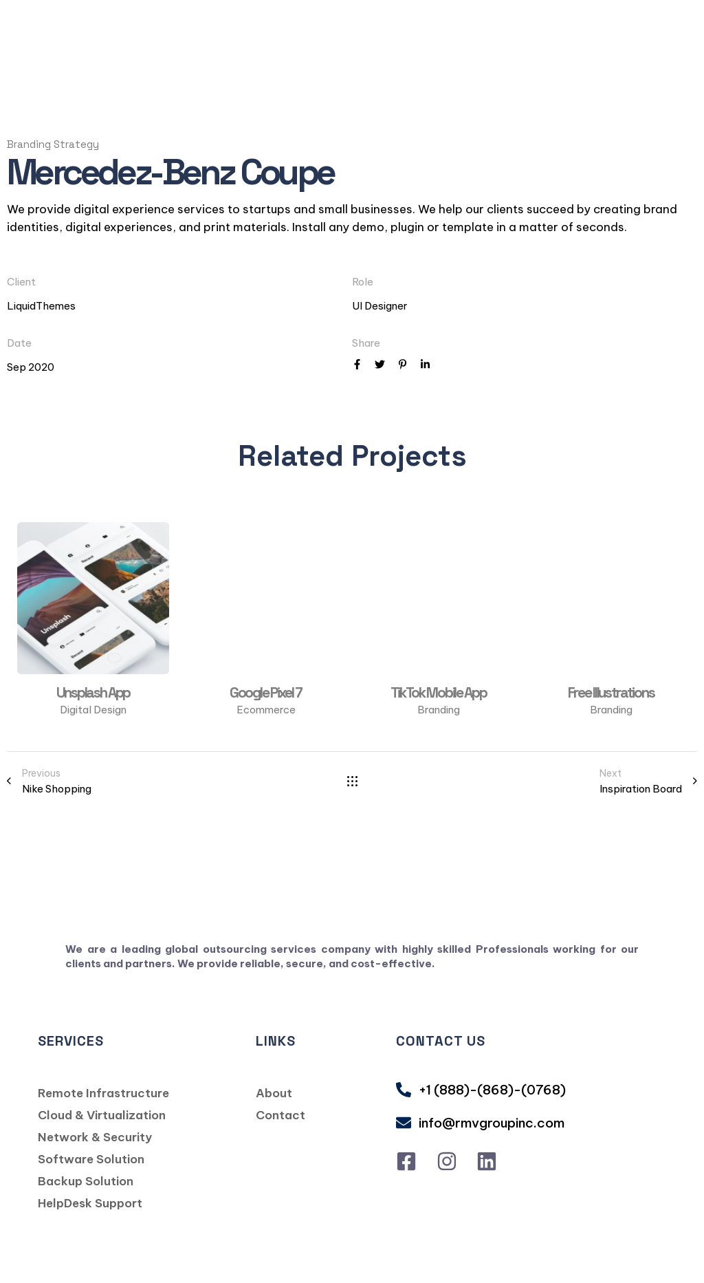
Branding (438, 709)
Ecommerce (266, 709)
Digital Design (93, 709)
